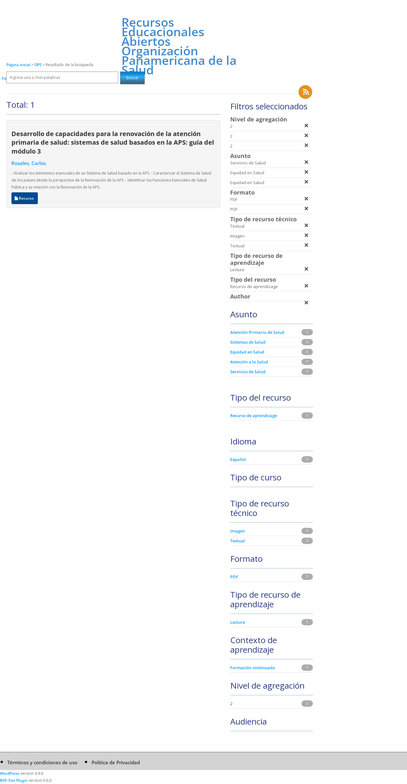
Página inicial (18, 64)
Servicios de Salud (248, 372)
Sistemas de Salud (248, 342)
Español (238, 459)
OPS (38, 64)
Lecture (237, 622)
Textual (237, 541)
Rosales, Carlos (28, 163)
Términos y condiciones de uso (42, 762)
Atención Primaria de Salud (257, 332)
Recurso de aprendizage (253, 415)
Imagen (237, 531)
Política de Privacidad (116, 762)
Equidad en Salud (247, 352)
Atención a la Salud (249, 362)
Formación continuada (252, 668)
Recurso (25, 198)
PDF (234, 577)
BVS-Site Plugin (14, 780)
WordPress (9, 773)
